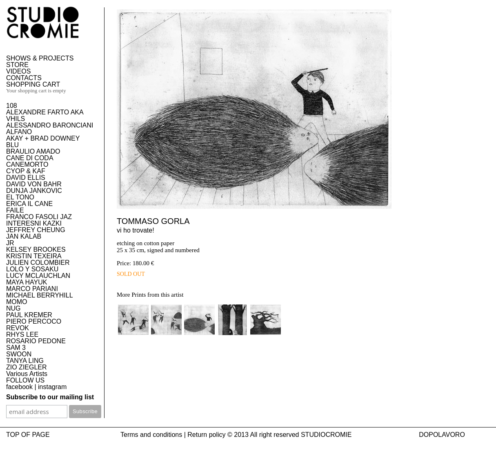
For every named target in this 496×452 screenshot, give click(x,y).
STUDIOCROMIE (326, 434)
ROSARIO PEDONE (36, 341)
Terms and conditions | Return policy (173, 434)
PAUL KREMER (29, 314)
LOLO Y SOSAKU (32, 269)
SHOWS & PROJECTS (39, 58)
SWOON (18, 354)
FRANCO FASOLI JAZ (39, 216)
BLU (12, 144)
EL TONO (20, 197)
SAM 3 (16, 347)
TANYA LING (25, 360)
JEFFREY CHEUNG (35, 229)
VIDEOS (18, 71)
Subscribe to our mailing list (50, 397)
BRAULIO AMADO (33, 151)
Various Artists (26, 373)
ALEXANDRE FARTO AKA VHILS (44, 115)
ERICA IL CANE (29, 203)
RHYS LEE (22, 334)
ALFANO (19, 131)
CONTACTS (24, 77)
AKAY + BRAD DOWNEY (43, 138)
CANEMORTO (27, 164)
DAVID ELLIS (25, 177)
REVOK (17, 327)
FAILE (15, 210)
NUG (13, 308)
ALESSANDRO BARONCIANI (49, 125)
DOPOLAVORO (442, 434)
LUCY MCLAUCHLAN (38, 275)
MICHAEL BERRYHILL (39, 295)
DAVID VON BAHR (34, 184)
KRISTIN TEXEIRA (34, 256)
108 (11, 105)
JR (10, 242)
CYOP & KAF (25, 171)
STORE (17, 64)
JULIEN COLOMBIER (38, 262)
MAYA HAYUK (26, 282)
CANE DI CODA (29, 157)
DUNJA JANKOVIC (34, 190)
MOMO (16, 301)
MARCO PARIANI (32, 288)
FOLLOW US (25, 380)
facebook (19, 386)
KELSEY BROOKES (36, 249)
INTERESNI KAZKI (34, 223)
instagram (52, 386)
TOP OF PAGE (28, 434)
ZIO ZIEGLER (26, 367)
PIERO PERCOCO (33, 321)
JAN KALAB (23, 236)
